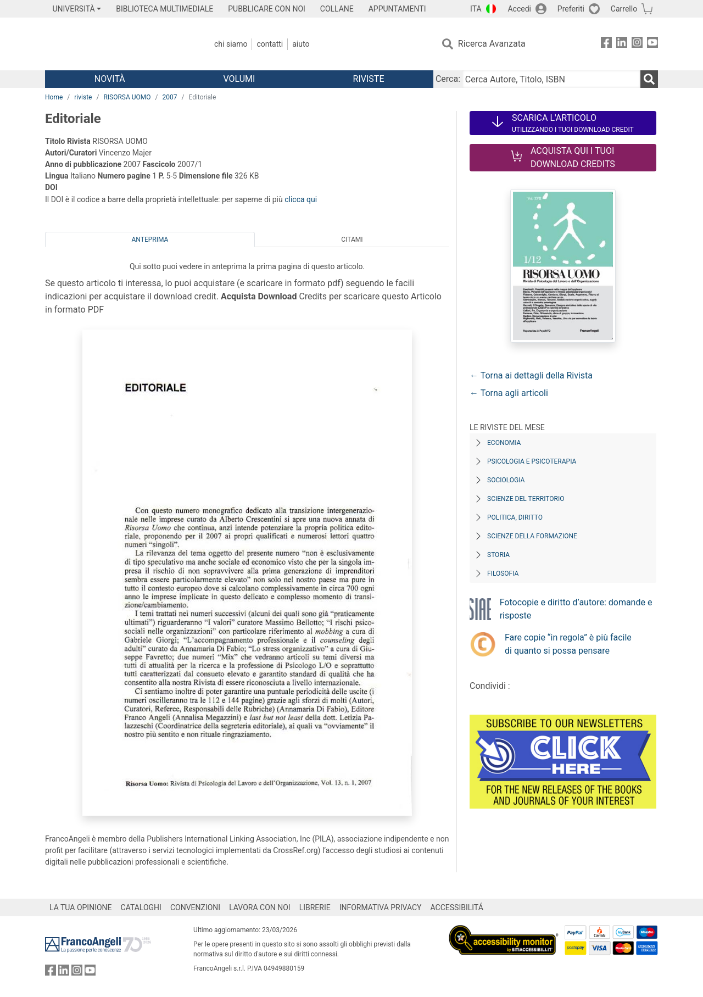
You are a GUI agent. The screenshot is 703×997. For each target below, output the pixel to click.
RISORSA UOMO (126, 97)
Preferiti (570, 8)
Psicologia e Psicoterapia (531, 461)
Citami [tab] (351, 239)
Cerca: (448, 79)
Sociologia (506, 480)
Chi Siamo (230, 44)
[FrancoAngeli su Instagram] (637, 44)
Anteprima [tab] (150, 239)
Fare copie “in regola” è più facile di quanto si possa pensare (568, 644)
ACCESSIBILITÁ (457, 907)
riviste (83, 97)
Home (54, 97)
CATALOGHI (141, 907)
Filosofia (502, 573)
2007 (170, 97)
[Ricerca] (649, 79)
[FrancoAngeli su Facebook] (606, 44)
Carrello (624, 8)
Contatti (269, 44)
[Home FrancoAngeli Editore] (118, 43)
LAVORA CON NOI (260, 907)
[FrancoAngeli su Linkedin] (621, 44)
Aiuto (300, 44)
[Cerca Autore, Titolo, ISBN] (551, 79)
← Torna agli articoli (509, 393)
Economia (504, 443)
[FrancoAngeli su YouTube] (652, 44)
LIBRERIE (315, 907)
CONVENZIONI (195, 907)
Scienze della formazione (532, 536)
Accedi (519, 8)
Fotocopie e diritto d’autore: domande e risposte (576, 609)
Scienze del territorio (526, 499)
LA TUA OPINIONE (80, 907)
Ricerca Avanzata (492, 43)
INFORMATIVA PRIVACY (380, 907)
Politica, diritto (515, 517)
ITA (476, 8)
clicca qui (300, 199)
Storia (498, 555)
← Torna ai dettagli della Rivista (531, 375)
